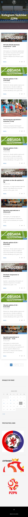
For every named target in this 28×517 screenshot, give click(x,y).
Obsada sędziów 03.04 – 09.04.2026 (10, 243)
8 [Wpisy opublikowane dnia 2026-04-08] (10, 400)
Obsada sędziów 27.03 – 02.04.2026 (10, 306)
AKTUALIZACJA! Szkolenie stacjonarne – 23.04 (11, 45)
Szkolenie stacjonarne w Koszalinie (11, 275)
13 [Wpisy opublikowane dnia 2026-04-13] (4, 403)
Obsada (24, 74)
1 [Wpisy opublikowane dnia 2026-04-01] (10, 397)
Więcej (4, 61)
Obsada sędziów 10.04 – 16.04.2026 (10, 149)
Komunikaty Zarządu (22, 333)
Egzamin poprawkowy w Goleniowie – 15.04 (11, 338)
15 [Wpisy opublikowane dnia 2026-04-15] (10, 403)
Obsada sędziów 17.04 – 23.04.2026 (10, 79)
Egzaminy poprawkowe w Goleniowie (11, 211)
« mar (3, 414)
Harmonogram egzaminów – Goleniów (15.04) (12, 120)
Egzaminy (24, 115)
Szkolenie (24, 40)
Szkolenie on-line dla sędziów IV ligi (13, 181)
